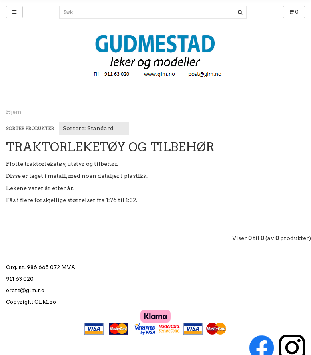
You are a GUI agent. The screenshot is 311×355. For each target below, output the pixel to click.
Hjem (13, 112)
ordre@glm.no (25, 290)
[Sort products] (94, 128)
